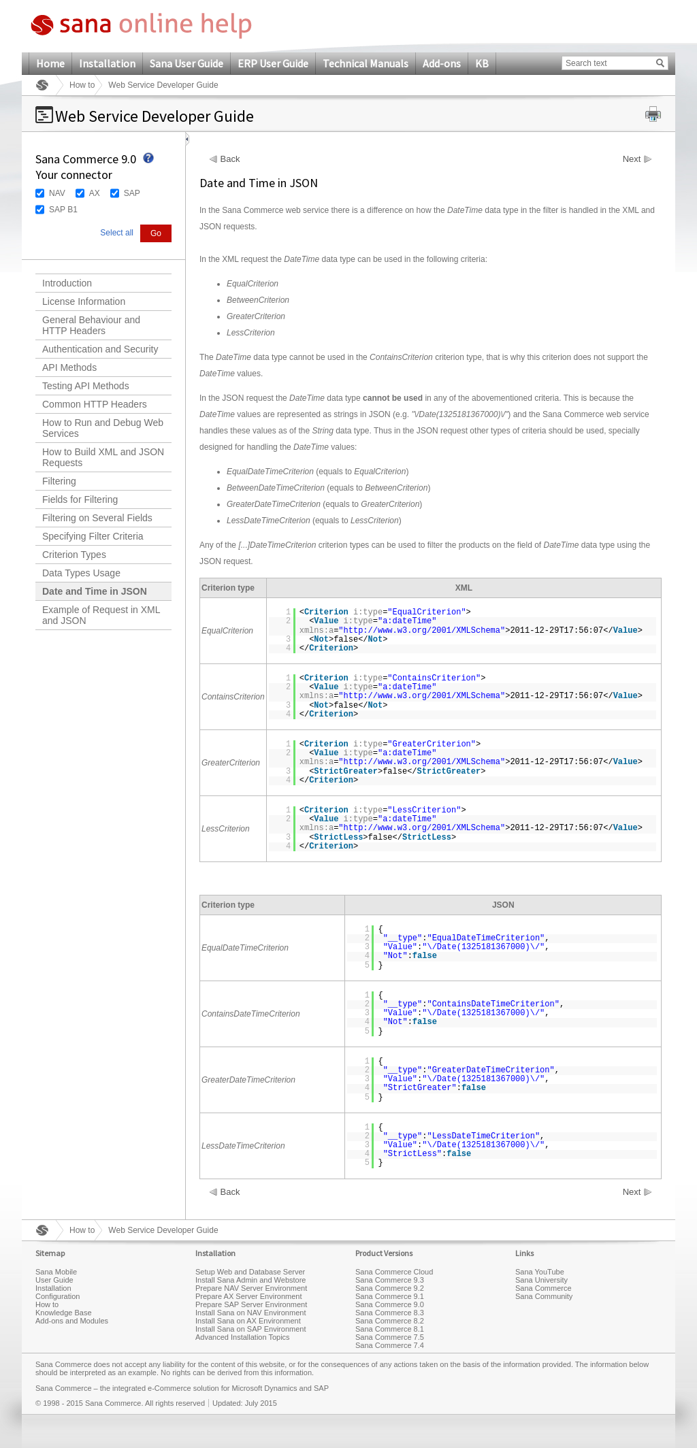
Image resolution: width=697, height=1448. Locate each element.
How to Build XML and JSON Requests (103, 457)
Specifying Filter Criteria (93, 536)
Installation (107, 63)
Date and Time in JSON (94, 591)
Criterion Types (74, 554)
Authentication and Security (100, 349)
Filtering (59, 481)
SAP (132, 193)
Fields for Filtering (80, 499)
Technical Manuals (365, 63)
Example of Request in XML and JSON (101, 615)
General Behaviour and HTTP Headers (91, 325)
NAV (57, 193)
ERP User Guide (273, 63)
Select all (116, 232)
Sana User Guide (186, 63)
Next (632, 159)
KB (482, 63)
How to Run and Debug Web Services (102, 428)
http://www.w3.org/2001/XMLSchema (422, 631)
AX (94, 193)
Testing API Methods (85, 385)
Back (230, 159)
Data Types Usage (81, 572)
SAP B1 (63, 209)
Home (50, 63)
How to (82, 85)
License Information (83, 301)
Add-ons (442, 63)
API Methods (69, 367)
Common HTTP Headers (94, 404)
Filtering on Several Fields (97, 517)
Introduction (67, 283)
